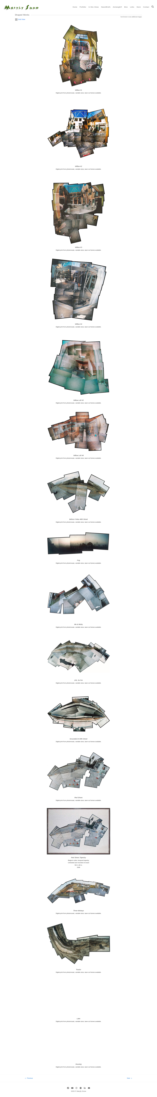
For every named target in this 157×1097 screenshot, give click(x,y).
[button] (152, 7)
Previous (29, 1078)
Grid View (21, 19)
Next (129, 1078)
